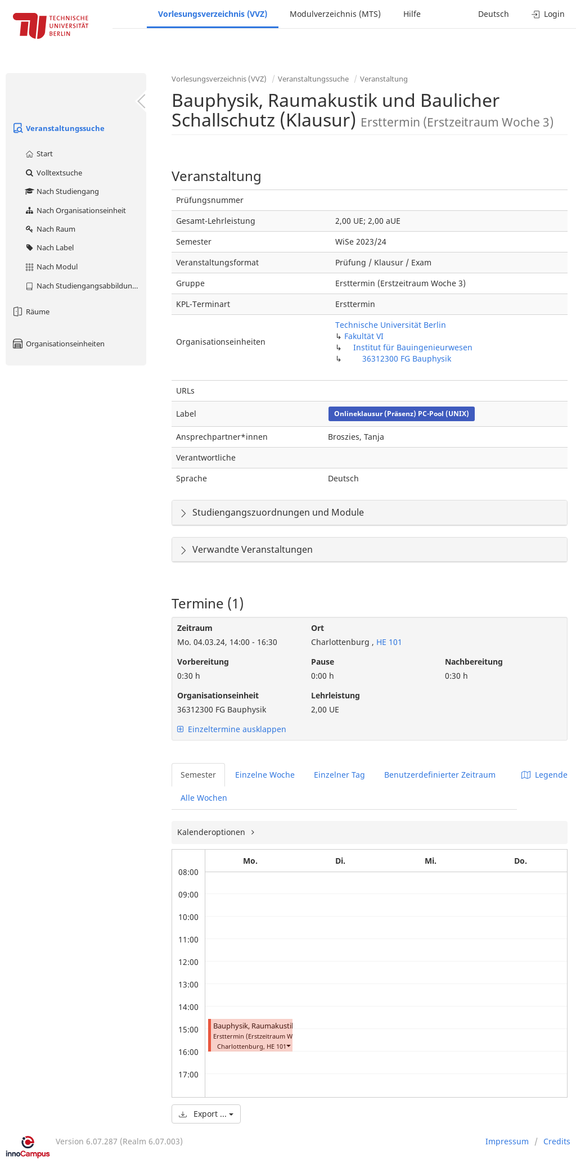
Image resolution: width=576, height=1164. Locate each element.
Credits (556, 1141)
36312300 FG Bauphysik (406, 358)
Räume (30, 311)
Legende (544, 774)
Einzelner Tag (339, 774)
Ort (317, 627)
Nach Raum (49, 229)
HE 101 (388, 642)
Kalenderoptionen (212, 832)
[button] (288, 1045)
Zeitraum (195, 627)
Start (38, 153)
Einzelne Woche (265, 774)
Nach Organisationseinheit (75, 210)
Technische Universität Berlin (390, 324)
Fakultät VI (364, 336)
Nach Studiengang (61, 191)
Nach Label (49, 247)
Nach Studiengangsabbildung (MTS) (85, 286)
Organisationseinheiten (58, 344)
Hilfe (412, 13)
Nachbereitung (474, 661)
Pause (322, 661)
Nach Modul (51, 266)
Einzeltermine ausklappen (231, 729)
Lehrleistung (335, 695)
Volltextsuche (53, 173)
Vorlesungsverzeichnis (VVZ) (212, 13)
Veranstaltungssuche (58, 128)
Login (548, 13)
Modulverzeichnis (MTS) (335, 13)
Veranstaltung (384, 79)
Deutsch (493, 13)
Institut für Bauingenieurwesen (412, 347)
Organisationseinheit (218, 695)
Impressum (507, 1141)
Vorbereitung (203, 661)
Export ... (206, 1113)
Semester (198, 774)
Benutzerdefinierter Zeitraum (440, 774)
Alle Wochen (204, 797)
